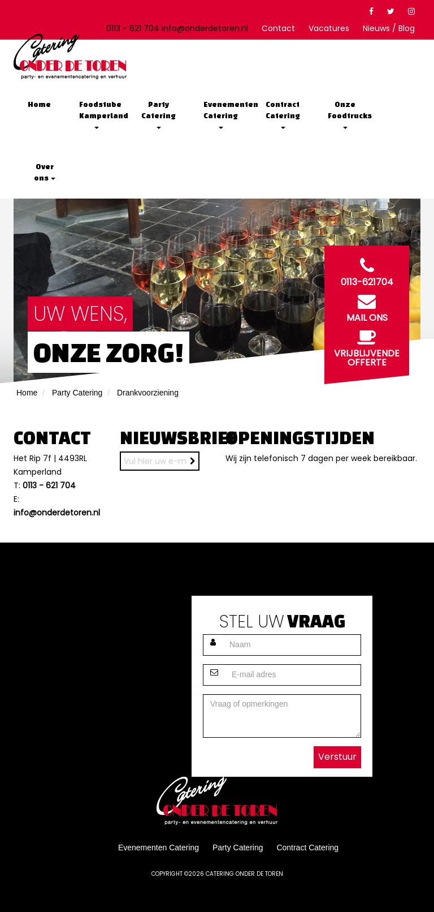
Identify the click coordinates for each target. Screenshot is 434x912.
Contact (278, 28)
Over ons (44, 172)
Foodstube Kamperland (100, 114)
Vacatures (329, 28)
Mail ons (366, 305)
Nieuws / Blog (389, 28)
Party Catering (159, 114)
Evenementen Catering (224, 114)
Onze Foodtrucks (349, 114)
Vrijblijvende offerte (366, 345)
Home (39, 104)
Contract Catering (283, 114)
